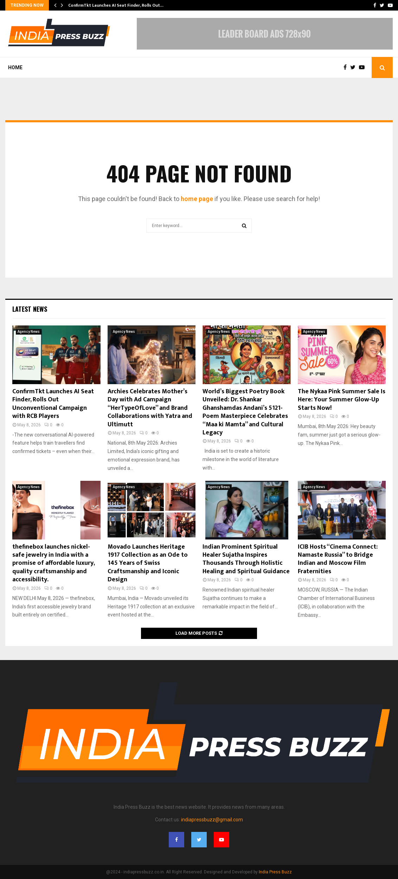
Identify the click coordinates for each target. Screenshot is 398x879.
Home (15, 67)
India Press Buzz (275, 872)
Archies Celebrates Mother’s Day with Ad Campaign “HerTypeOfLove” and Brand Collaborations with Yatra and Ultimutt (150, 408)
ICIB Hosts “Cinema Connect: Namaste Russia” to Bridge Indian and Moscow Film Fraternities (338, 559)
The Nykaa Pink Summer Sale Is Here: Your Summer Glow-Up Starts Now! (341, 399)
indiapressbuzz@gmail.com (212, 819)
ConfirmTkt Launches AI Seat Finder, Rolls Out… (115, 5)
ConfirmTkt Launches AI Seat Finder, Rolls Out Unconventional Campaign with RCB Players (53, 403)
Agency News (29, 332)
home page (197, 198)
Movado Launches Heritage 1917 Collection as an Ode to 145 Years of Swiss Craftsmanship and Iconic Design (148, 563)
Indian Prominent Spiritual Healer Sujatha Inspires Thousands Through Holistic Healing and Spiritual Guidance (246, 559)
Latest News (29, 309)
